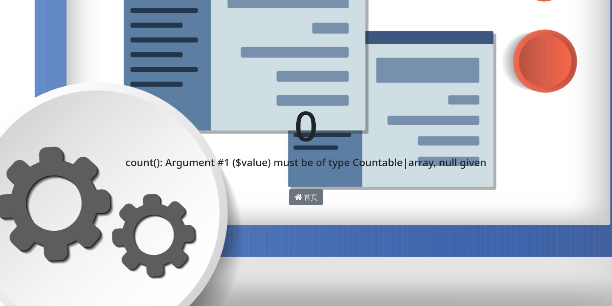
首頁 (306, 197)
